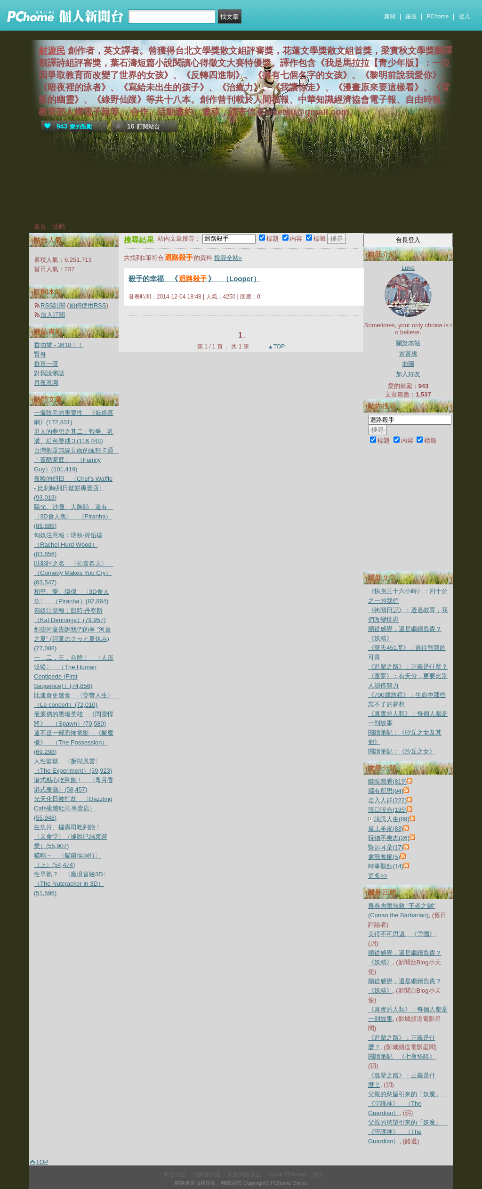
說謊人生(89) (392, 819)
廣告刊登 (174, 1174)
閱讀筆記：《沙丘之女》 (401, 751)
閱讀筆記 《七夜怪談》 (401, 1056)
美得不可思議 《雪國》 (401, 934)
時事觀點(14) (385, 866)
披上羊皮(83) (385, 828)
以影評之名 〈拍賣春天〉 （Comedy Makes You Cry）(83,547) (73, 573)
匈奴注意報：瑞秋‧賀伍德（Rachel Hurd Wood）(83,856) (68, 545)
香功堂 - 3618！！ (58, 344)
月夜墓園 (46, 382)
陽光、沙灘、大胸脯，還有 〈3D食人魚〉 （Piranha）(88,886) (73, 516)
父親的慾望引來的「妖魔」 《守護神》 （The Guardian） (408, 1103)
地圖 (408, 363)
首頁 (40, 226)
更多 (377, 875)
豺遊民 (52, 51)
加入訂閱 (52, 314)
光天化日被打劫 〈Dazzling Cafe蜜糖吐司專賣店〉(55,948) (73, 808)
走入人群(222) (387, 800)
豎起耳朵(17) (385, 847)
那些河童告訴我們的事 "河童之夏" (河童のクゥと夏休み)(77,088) (72, 639)
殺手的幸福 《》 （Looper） (194, 279)
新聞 (389, 16)
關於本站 (408, 343)
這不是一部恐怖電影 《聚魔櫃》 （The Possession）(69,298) (73, 742)
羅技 (411, 16)
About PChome (287, 1174)
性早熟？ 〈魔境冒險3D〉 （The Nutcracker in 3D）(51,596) (74, 884)
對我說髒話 (49, 373)
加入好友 (408, 374)
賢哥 (40, 354)
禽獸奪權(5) (384, 856)
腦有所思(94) (385, 790)
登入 (464, 16)
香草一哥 (46, 363)
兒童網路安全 (244, 1174)
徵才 (318, 1174)
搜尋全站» (228, 257)
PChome (437, 16)
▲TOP (275, 346)
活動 (59, 226)
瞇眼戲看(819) (387, 781)
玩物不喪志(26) (389, 837)
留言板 (408, 353)
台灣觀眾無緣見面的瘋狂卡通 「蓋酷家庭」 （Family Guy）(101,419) (77, 460)
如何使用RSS (87, 305)
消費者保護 (207, 1174)
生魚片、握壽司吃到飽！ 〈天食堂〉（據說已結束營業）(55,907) (70, 836)
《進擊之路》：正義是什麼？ (408, 666)
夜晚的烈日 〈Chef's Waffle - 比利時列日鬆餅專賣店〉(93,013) (73, 488)
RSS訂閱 (52, 305)
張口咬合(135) (387, 809)
